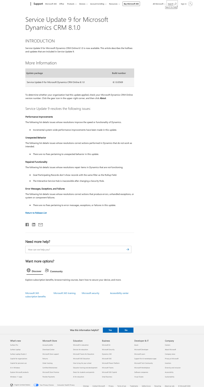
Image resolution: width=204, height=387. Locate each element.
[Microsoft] (20, 4)
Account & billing (100, 4)
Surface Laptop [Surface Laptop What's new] (15, 349)
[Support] (38, 4)
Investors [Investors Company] (168, 363)
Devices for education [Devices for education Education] (80, 349)
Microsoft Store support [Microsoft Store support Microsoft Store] (50, 354)
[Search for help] (172, 3)
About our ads (169, 386)
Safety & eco (146, 386)
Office (62, 4)
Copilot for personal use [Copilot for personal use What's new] (18, 363)
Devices (84, 4)
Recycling (157, 386)
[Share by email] (39, 224)
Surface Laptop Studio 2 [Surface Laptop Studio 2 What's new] (18, 354)
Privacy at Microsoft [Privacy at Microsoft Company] (171, 358)
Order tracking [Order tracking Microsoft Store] (47, 363)
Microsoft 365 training (65, 293)
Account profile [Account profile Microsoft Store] (47, 345)
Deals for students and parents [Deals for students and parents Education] (83, 372)
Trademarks (134, 386)
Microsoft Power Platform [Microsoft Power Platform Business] (110, 363)
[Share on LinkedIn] (32, 224)
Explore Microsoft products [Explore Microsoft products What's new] (19, 372)
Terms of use (121, 386)
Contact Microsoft (99, 386)
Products (72, 4)
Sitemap (86, 386)
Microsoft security (90, 293)
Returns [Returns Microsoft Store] (45, 358)
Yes (110, 330)
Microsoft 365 (51, 4)
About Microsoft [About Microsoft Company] (170, 349)
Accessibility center (119, 293)
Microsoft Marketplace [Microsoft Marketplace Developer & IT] (142, 368)
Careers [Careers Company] (167, 345)
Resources (116, 4)
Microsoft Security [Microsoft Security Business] (108, 349)
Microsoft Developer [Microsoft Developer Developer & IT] (141, 349)
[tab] (34, 271)
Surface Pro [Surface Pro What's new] (14, 345)
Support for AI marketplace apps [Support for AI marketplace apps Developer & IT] (145, 358)
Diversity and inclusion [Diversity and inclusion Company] (172, 368)
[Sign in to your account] (186, 3)
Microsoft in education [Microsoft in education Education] (81, 345)
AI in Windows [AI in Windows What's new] (15, 368)
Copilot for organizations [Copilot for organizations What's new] (18, 358)
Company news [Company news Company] (170, 354)
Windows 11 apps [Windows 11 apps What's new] (16, 377)
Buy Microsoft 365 (134, 4)
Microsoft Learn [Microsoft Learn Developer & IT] (139, 354)
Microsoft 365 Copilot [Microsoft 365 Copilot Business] (109, 372)
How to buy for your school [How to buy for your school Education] (82, 363)
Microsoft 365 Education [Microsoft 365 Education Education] (81, 358)
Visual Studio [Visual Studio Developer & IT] (138, 377)
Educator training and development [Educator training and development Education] (85, 368)
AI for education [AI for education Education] (78, 377)
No (126, 330)
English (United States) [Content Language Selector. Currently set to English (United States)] (22, 385)
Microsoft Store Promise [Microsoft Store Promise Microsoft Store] (50, 372)
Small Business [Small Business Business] (107, 377)
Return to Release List (36, 212)
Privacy (111, 386)
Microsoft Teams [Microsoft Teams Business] (107, 368)
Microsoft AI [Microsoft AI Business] (106, 345)
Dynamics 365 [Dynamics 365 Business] (107, 354)
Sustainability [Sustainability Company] (169, 377)
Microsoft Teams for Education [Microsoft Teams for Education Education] (83, 354)
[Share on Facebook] (27, 224)
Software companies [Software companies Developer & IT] (141, 372)
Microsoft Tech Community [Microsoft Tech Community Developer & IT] (143, 363)
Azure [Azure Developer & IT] (136, 345)
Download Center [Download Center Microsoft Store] (48, 349)
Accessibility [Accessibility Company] (169, 372)
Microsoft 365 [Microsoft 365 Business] (106, 358)
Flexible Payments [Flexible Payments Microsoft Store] (48, 377)
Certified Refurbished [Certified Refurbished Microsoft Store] (49, 368)
